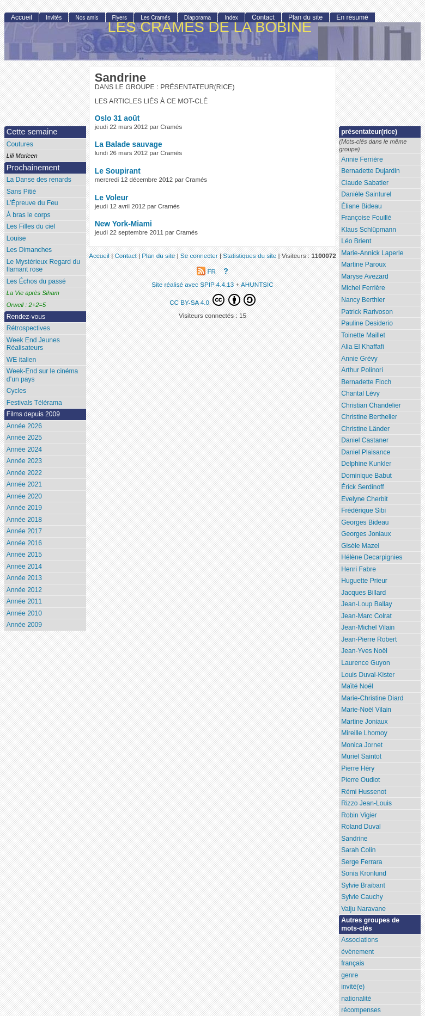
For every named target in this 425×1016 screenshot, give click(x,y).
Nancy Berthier (363, 300)
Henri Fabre (358, 569)
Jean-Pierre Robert (369, 639)
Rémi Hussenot (363, 792)
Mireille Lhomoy (364, 733)
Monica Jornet (361, 745)
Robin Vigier (359, 815)
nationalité (356, 998)
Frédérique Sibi (363, 510)
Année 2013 (24, 578)
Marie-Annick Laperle (372, 253)
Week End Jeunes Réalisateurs (33, 344)
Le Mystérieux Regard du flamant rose (43, 266)
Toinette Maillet (363, 335)
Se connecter (199, 255)
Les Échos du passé (36, 281)
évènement (357, 952)
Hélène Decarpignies (371, 557)
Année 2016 (24, 543)
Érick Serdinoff (362, 487)
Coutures (20, 144)
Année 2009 (24, 625)
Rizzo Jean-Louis (366, 803)
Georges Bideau (364, 522)
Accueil (21, 17)
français (352, 963)
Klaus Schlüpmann (368, 229)
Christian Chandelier (371, 405)
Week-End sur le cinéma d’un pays (42, 375)
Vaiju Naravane (363, 909)
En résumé (352, 17)
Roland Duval (361, 826)
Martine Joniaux (364, 721)
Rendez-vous (26, 317)
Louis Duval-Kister (367, 675)
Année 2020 (24, 496)
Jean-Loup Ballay (366, 604)
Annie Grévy (359, 358)
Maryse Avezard (364, 276)
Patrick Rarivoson (367, 312)
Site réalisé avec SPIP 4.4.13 (192, 284)
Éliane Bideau (361, 206)
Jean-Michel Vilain (367, 627)
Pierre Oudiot (360, 780)
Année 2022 (24, 473)
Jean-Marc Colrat (366, 616)
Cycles (16, 391)
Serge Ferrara (361, 862)
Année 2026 (24, 426)
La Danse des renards (39, 179)
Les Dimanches (29, 250)
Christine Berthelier (369, 417)
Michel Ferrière (363, 288)
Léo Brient (356, 241)
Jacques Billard (363, 592)
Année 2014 (24, 566)
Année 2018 (24, 520)
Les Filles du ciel (31, 226)
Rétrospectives (28, 328)
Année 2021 (24, 484)
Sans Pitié (21, 191)
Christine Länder (365, 429)
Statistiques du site (249, 255)
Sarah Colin (358, 850)
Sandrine (354, 838)
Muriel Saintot (361, 756)
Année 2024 (24, 449)
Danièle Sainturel (366, 194)
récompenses (361, 1010)
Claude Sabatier (364, 183)
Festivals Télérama (34, 403)
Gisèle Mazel (360, 546)
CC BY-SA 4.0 (212, 300)
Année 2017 (24, 531)
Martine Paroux (363, 264)
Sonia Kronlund (363, 873)
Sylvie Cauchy (362, 897)
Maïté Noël (357, 686)
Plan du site (305, 17)
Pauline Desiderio (367, 323)
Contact (263, 17)
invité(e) (353, 986)
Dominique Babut (366, 475)
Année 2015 (24, 554)
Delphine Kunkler (366, 463)
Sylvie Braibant (363, 885)
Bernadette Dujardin (370, 171)
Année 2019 (24, 508)
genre (349, 975)
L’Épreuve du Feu (32, 203)
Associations (359, 940)
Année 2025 (24, 437)
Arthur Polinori (362, 370)
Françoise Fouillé (366, 217)
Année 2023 (24, 461)
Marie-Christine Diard (372, 698)
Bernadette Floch (366, 382)
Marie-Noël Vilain (366, 709)
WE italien (21, 360)
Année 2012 (24, 590)
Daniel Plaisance (365, 452)
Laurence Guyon (365, 663)
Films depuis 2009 (33, 414)
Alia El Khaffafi (362, 346)
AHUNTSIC (257, 284)
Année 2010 (24, 613)
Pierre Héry (357, 768)
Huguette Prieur (364, 580)
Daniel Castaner (364, 440)
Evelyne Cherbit (364, 499)
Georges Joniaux (366, 534)
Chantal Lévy (360, 393)
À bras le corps (29, 215)
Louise (16, 238)
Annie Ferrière (362, 159)
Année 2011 (24, 601)
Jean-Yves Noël (364, 651)
